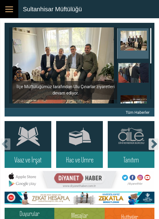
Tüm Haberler (138, 112)
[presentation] (5, 144)
